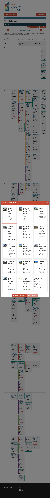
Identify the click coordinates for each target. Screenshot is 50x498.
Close (47, 202)
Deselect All (23, 295)
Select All (15, 295)
